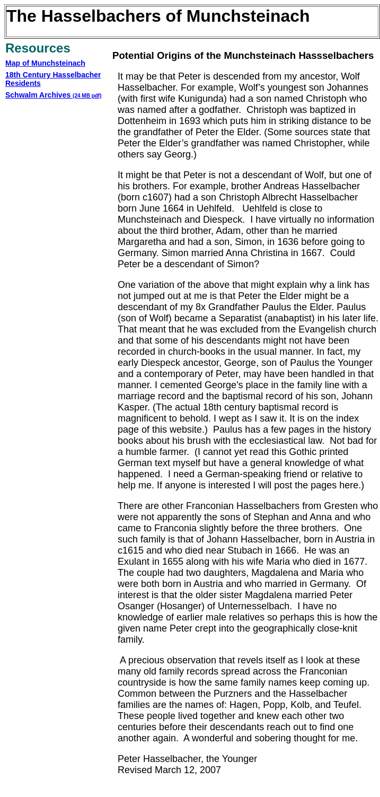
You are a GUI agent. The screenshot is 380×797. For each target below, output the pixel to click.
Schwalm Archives (53, 95)
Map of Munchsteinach (45, 63)
